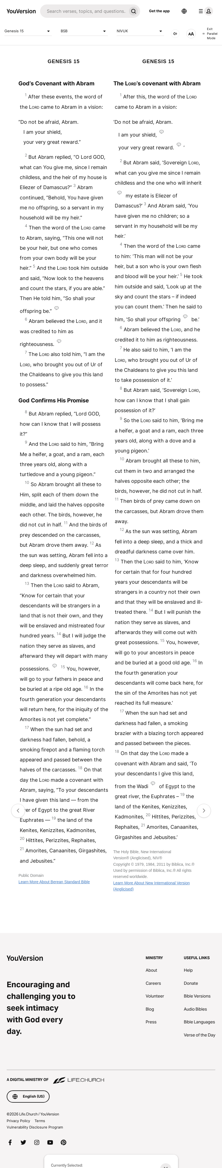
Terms (40, 1120)
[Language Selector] (184, 11)
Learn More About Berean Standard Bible (54, 882)
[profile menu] (204, 11)
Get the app (159, 11)
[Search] (83, 11)
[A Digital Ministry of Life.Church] (111, 1077)
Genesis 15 (28, 31)
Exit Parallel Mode (210, 33)
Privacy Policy (18, 1120)
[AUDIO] (175, 33)
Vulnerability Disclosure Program (35, 1127)
